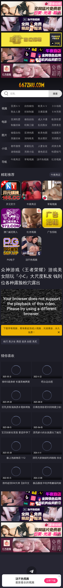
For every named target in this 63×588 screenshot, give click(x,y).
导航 (4, 162)
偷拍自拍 (29, 119)
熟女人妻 (15, 111)
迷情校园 (15, 151)
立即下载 (51, 580)
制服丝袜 (15, 125)
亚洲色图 (29, 132)
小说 (4, 148)
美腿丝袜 (15, 138)
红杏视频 (56, 159)
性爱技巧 (56, 151)
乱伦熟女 (42, 125)
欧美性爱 (56, 119)
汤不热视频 (43, 159)
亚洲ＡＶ (15, 105)
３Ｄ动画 (56, 105)
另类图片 (56, 138)
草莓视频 (29, 159)
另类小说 (29, 151)
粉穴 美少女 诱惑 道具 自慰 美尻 (20, 341)
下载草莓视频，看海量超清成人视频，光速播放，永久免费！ (31, 330)
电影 (4, 122)
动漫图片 (56, 132)
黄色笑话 (42, 151)
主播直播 (42, 111)
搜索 (55, 93)
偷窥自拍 (15, 132)
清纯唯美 (29, 138)
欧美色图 (42, 132)
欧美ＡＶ (42, 105)
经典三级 (29, 125)
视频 (4, 108)
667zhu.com (31, 85)
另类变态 (56, 125)
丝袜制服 (29, 111)
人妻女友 (42, 146)
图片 (4, 135)
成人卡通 (42, 119)
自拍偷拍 (29, 105)
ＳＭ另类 (56, 111)
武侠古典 (56, 146)
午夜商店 (15, 159)
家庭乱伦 (29, 146)
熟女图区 (42, 138)
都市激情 (15, 146)
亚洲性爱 (15, 119)
